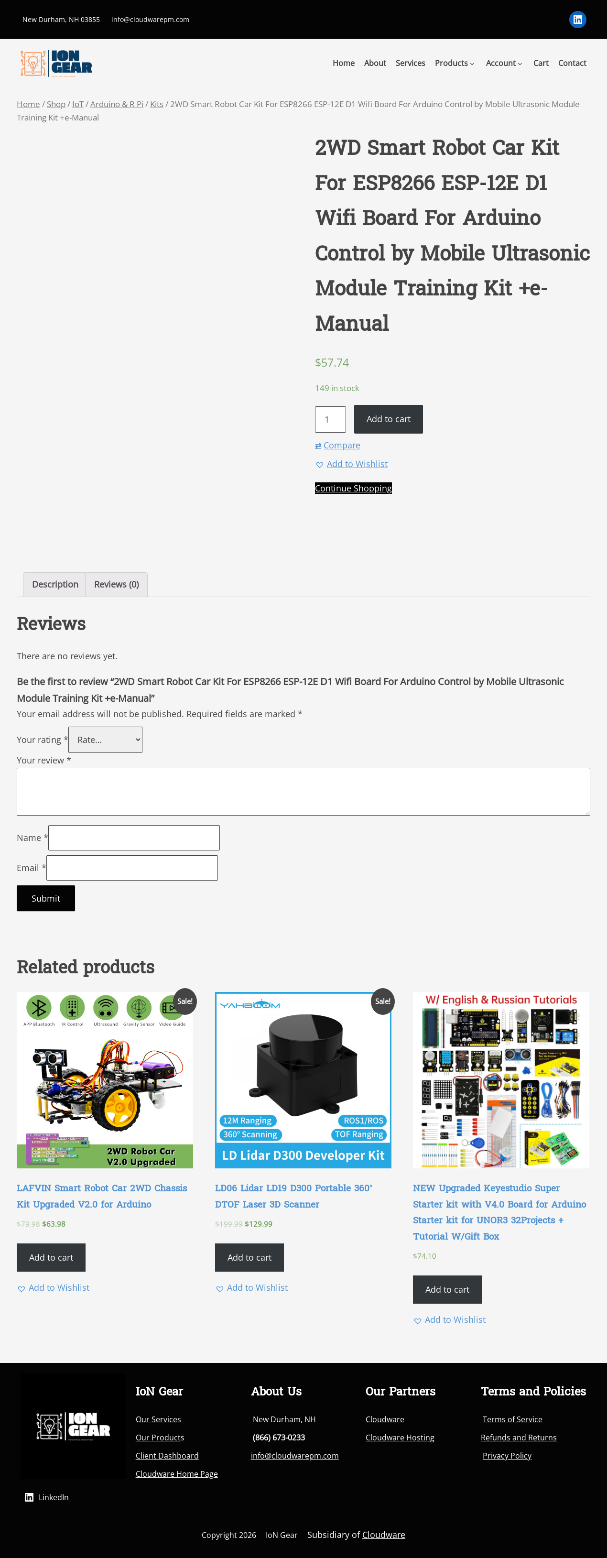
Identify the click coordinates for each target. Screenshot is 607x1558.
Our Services (158, 1419)
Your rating (42, 739)
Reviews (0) (116, 584)
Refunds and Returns (519, 1437)
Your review (44, 760)
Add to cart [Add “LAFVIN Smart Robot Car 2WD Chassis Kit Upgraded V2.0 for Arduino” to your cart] (51, 1257)
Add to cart (389, 419)
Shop (56, 103)
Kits (156, 103)
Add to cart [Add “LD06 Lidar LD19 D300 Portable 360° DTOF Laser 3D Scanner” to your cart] (249, 1257)
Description (55, 584)
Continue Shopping (353, 488)
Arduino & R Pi (116, 103)
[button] (351, 464)
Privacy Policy (507, 1455)
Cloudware (385, 1419)
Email (31, 867)
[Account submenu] (520, 63)
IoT (78, 103)
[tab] (55, 584)
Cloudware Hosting (400, 1437)
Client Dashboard (167, 1455)
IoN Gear (282, 1535)
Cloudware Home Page (177, 1474)
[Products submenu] (472, 63)
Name (32, 837)
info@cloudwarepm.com (295, 1455)
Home (28, 103)
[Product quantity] (330, 419)
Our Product (158, 1437)
